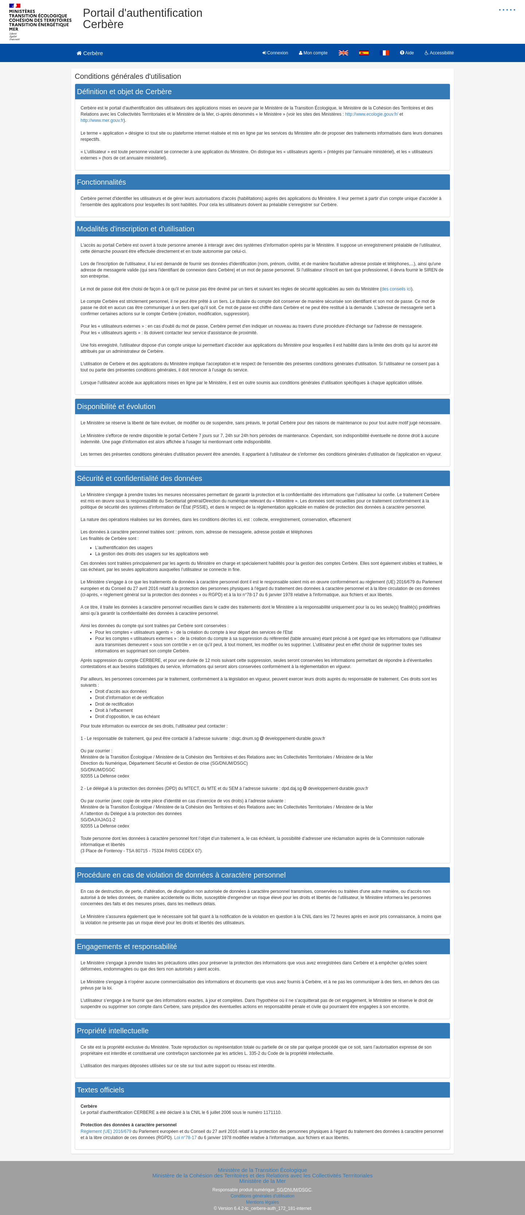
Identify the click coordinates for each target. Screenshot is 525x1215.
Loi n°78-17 (185, 1137)
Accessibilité (439, 52)
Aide (407, 52)
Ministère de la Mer (262, 1181)
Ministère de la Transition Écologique (262, 1170)
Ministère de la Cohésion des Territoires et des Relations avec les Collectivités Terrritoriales (262, 1175)
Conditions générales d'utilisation (262, 1196)
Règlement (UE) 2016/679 (106, 1131)
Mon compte (313, 52)
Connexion (275, 52)
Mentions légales (262, 1202)
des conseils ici (396, 289)
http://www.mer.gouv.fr (102, 120)
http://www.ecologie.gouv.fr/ (371, 114)
